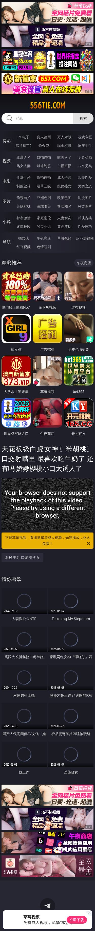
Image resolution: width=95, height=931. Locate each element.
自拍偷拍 (44, 157)
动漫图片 (85, 197)
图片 (7, 201)
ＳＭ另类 (85, 165)
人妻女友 (64, 217)
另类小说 (44, 226)
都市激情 (23, 217)
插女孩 (23, 238)
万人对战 (64, 137)
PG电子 (23, 137)
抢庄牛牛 (85, 145)
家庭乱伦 (44, 217)
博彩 (7, 140)
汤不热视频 (85, 238)
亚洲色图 (44, 197)
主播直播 (64, 165)
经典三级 (44, 186)
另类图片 (85, 206)
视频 (7, 161)
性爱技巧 (85, 226)
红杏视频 (23, 246)
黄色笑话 (64, 226)
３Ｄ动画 (85, 157)
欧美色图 (64, 197)
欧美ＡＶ (64, 157)
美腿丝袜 (23, 206)
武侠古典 (85, 217)
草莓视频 (64, 238)
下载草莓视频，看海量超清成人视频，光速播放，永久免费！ (48, 541)
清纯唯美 (44, 206)
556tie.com (47, 105)
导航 (7, 242)
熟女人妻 (23, 165)
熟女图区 (64, 206)
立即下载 (77, 919)
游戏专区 (85, 137)
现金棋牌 (64, 145)
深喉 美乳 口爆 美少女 (22, 557)
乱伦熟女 (64, 186)
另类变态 (85, 186)
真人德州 (44, 137)
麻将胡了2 (23, 145)
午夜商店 (44, 238)
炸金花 (44, 145)
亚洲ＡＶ (23, 157)
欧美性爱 (85, 177)
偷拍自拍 (44, 177)
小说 (7, 221)
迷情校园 (23, 226)
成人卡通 (64, 177)
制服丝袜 (23, 186)
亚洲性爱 (23, 177)
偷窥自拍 (23, 197)
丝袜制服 (44, 165)
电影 (7, 181)
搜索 (83, 118)
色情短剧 (44, 246)
